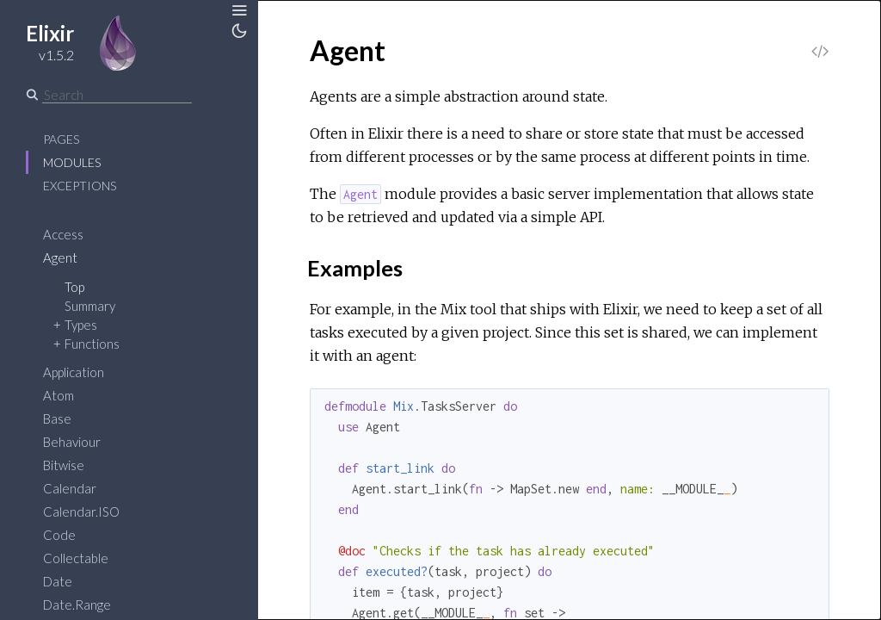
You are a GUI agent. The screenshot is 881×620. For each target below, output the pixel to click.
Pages (61, 139)
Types (81, 324)
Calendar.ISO (81, 511)
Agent (60, 257)
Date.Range (77, 604)
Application (73, 372)
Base (57, 418)
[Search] (117, 94)
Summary (90, 305)
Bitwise (63, 465)
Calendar (69, 488)
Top (74, 286)
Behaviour (72, 442)
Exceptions (79, 185)
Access (63, 234)
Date (57, 581)
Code (59, 534)
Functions (92, 343)
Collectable (75, 558)
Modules (72, 162)
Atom (58, 395)
